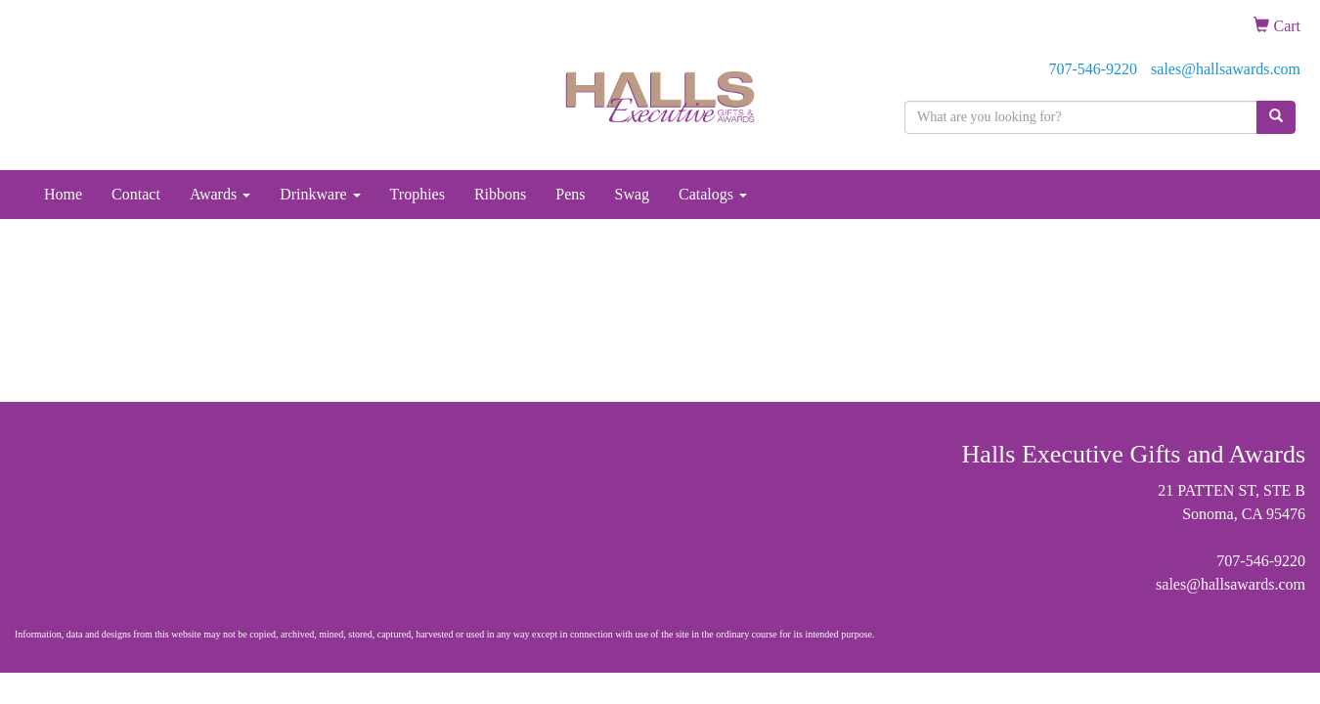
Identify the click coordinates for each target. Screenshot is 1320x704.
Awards (220, 194)
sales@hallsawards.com (1225, 69)
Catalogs (713, 194)
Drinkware (320, 194)
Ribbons (500, 194)
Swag (631, 194)
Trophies (417, 194)
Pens (570, 194)
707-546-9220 (1092, 69)
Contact (135, 194)
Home (63, 194)
